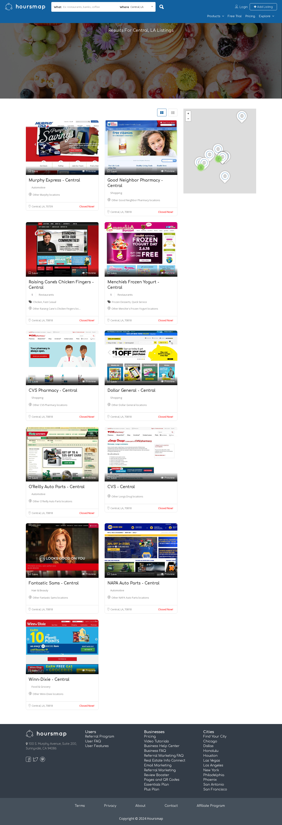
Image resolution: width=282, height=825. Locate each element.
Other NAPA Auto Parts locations (130, 597)
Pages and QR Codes (161, 780)
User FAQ (93, 741)
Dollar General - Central (131, 390)
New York (211, 770)
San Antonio (213, 784)
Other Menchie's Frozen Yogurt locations (135, 308)
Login (244, 7)
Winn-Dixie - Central (49, 679)
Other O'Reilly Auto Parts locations (52, 501)
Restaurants (46, 294)
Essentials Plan (156, 784)
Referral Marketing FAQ (164, 756)
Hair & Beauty (40, 590)
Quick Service (139, 302)
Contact (171, 806)
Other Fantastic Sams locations (50, 597)
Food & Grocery (41, 686)
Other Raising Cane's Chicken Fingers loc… (57, 308)
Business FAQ (155, 751)
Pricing (250, 16)
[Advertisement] (141, 70)
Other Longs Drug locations (127, 496)
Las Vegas (211, 760)
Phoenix (210, 780)
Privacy (110, 806)
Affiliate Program (211, 806)
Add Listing (263, 7)
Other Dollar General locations (129, 405)
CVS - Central (121, 487)
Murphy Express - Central (54, 180)
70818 (128, 212)
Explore (264, 16)
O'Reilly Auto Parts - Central (57, 487)
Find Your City (214, 736)
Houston (210, 756)
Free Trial (235, 16)
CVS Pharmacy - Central (53, 390)
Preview (89, 171)
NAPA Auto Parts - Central (133, 583)
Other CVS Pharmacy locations (50, 405)
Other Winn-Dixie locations (48, 694)
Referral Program (99, 736)
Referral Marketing (160, 770)
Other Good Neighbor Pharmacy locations (136, 200)
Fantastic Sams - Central (54, 583)
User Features (97, 746)
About (140, 806)
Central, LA (38, 206)
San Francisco (215, 789)
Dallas (208, 746)
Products (213, 16)
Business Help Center (162, 746)
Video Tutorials (156, 741)
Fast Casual (49, 302)
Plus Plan (151, 789)
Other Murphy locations (46, 195)
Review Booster (156, 775)
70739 (49, 206)
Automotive (38, 187)
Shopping (116, 193)
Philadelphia (213, 775)
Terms (80, 806)
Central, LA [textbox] (136, 7)
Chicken (37, 302)
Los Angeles (213, 765)
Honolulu (210, 751)
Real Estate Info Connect (164, 760)
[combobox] (136, 7)
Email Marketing (158, 765)
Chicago (210, 741)
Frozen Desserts (121, 302)
